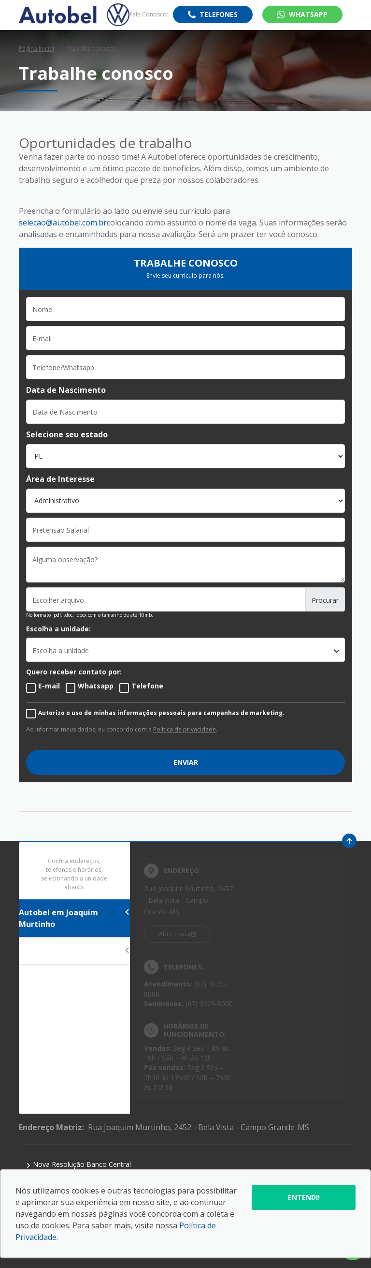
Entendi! (304, 1197)
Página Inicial (36, 49)
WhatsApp (308, 14)
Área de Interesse (60, 479)
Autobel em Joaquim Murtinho (74, 918)
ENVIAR (185, 762)
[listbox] (185, 650)
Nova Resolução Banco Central (78, 1164)
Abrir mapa (174, 934)
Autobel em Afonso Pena (74, 950)
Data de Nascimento (66, 390)
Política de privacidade (184, 729)
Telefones (219, 14)
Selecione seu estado (67, 434)
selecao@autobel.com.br (63, 222)
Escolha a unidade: (58, 628)
